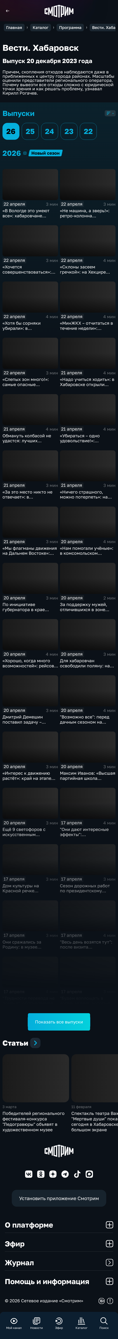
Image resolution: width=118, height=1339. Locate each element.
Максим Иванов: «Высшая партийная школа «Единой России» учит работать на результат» (87, 781)
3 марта (9, 1107)
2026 (25, 153)
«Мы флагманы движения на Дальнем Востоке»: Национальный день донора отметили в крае (29, 556)
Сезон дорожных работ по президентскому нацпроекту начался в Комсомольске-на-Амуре (86, 893)
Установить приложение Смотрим (59, 1198)
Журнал (59, 1262)
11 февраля (81, 1107)
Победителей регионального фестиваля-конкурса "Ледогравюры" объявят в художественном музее (33, 1121)
